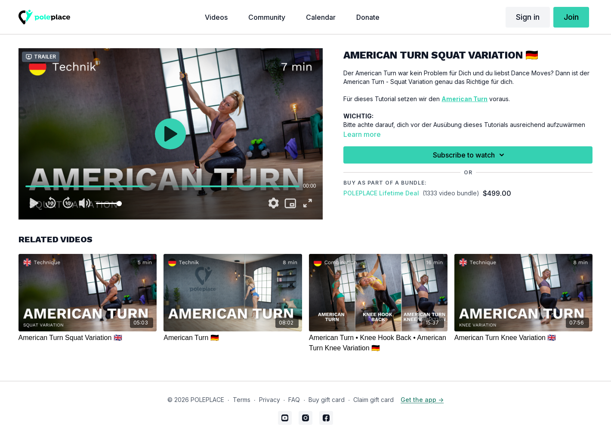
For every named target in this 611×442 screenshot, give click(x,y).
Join (571, 17)
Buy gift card (327, 399)
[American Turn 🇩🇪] (233, 338)
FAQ (294, 399)
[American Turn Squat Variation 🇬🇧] (88, 338)
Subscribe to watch (470, 155)
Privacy (269, 399)
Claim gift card (373, 399)
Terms (241, 399)
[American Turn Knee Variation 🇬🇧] (523, 338)
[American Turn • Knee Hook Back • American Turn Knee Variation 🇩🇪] (378, 343)
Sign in (528, 17)
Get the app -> (422, 399)
